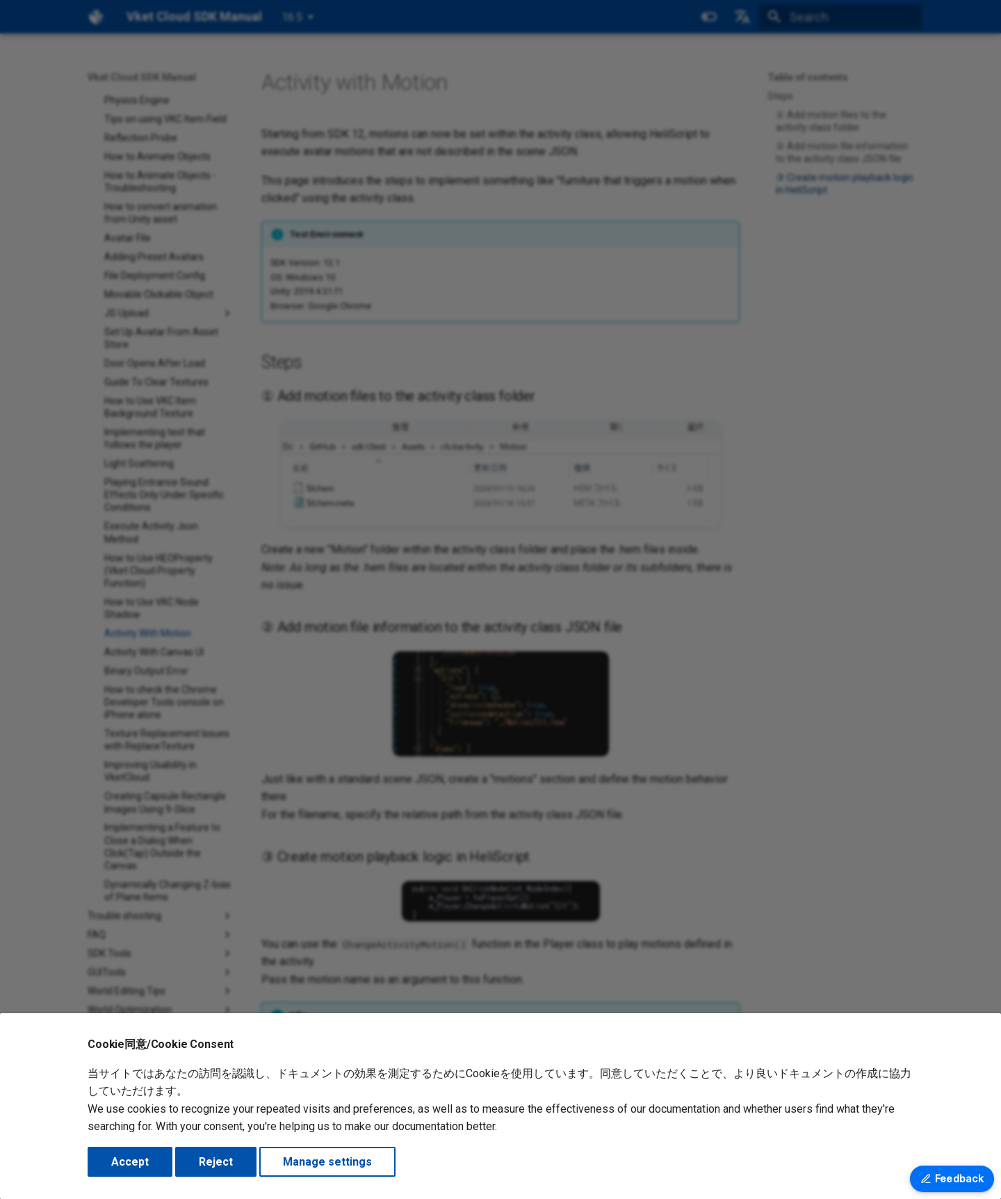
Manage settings (327, 1161)
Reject (216, 1161)
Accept (130, 1161)
